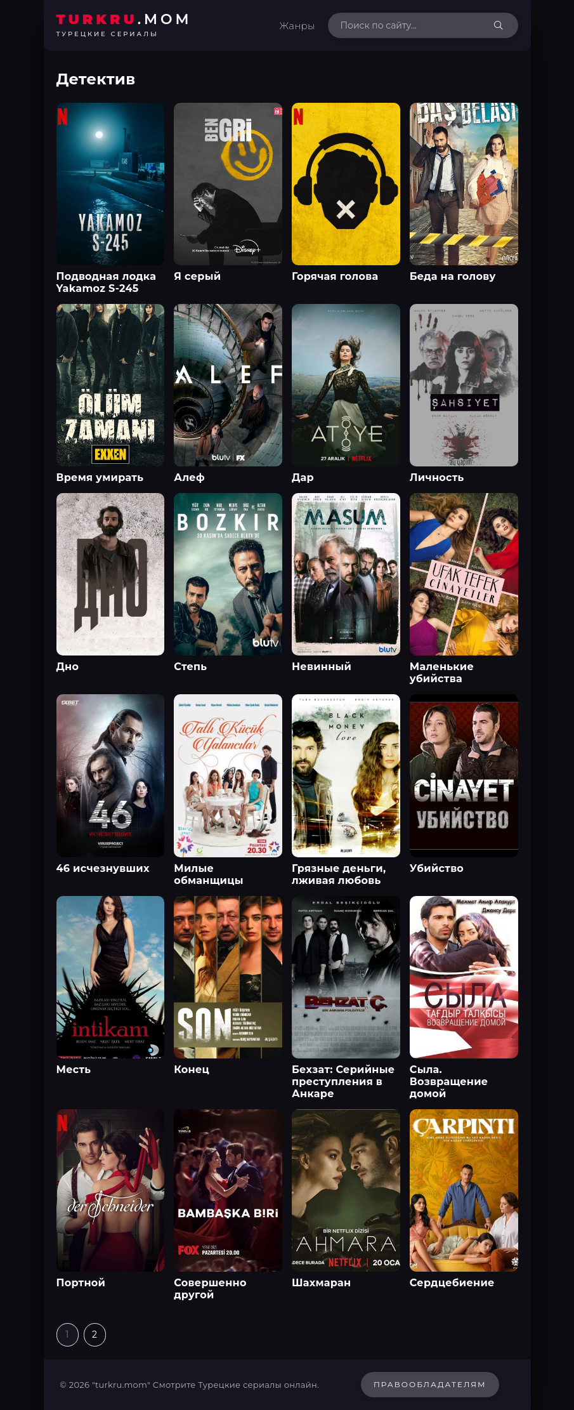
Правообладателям (430, 1384)
